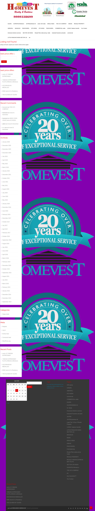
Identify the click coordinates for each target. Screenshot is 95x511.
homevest (5, 107)
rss (85, 508)
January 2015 (6, 290)
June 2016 (5, 250)
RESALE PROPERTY (79, 23)
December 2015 (6, 265)
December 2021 (6, 174)
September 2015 (6, 272)
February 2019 (6, 214)
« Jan (8, 403)
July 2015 (5, 280)
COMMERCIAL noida (60, 28)
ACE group (70, 385)
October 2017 (6, 221)
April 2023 (5, 160)
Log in (4, 330)
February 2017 (6, 232)
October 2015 (6, 269)
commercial (70, 33)
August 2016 (5, 243)
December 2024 (6, 152)
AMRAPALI (10, 28)
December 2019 (6, 207)
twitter (71, 508)
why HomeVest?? (71, 476)
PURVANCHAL (71, 449)
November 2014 (6, 298)
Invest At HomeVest (13, 124)
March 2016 (5, 258)
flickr (82, 508)
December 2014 (6, 294)
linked (80, 508)
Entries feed (5, 333)
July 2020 (5, 192)
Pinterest (75, 508)
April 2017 (5, 229)
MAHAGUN (17, 28)
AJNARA (69, 388)
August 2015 (5, 276)
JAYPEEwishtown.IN (31, 23)
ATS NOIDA (34, 28)
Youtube (78, 508)
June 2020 (5, 196)
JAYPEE (69, 416)
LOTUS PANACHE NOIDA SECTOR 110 (17, 37)
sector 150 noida (41, 23)
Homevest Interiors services (14, 33)
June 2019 (5, 211)
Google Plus (73, 508)
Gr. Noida (69, 408)
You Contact (84, 28)
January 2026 (6, 142)
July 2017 (5, 225)
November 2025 (6, 149)
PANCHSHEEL (25, 28)
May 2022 (5, 163)
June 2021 (5, 181)
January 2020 (6, 203)
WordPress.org (6, 341)
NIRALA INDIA (50, 23)
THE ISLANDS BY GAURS (9, 94)
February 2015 (6, 287)
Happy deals (5, 314)
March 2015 (5, 283)
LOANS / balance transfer (73, 28)
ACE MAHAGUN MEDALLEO (15, 497)
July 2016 (5, 247)
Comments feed (6, 337)
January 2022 (6, 171)
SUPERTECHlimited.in (18, 23)
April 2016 (5, 254)
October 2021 (6, 178)
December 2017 (6, 218)
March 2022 (5, 167)
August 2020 (5, 189)
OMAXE (70, 23)
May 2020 (5, 200)
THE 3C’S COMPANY (61, 23)
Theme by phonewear (32, 508)
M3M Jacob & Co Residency (10, 91)
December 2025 (6, 145)
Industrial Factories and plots (59, 33)
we (29, 37)
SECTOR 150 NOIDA (28, 33)
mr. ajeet (4, 127)
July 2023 (5, 156)
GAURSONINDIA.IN (72, 405)
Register (4, 326)
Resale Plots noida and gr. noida (42, 33)
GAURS (10, 23)
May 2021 (5, 185)
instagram (87, 508)
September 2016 (6, 240)
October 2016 (6, 236)
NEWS (69, 437)
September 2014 (6, 301)
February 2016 (6, 261)
